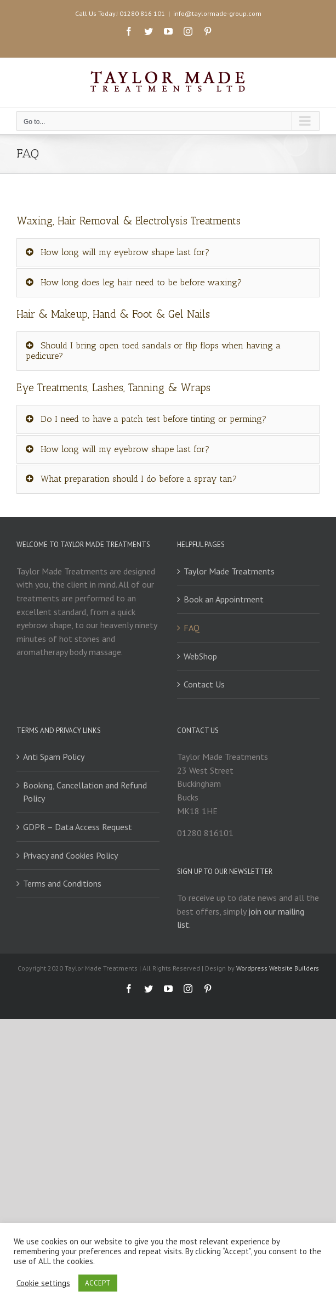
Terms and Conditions (62, 883)
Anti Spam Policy (53, 756)
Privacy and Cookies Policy (70, 855)
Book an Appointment (224, 599)
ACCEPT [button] (98, 1283)
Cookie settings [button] (43, 1283)
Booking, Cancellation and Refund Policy (85, 792)
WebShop (200, 656)
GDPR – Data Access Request (77, 826)
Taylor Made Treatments (229, 571)
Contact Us (204, 684)
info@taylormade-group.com (217, 13)
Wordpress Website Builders (277, 968)
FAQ (192, 627)
